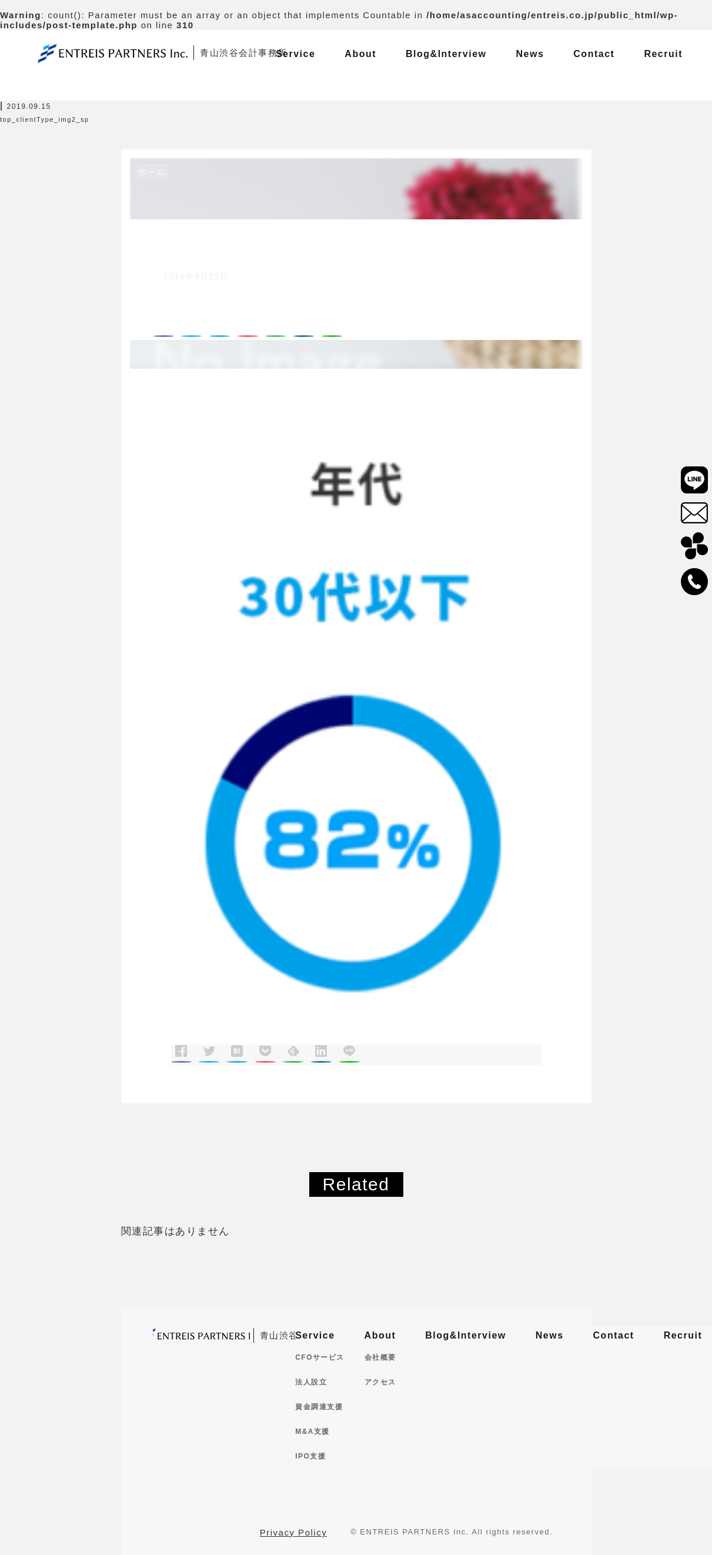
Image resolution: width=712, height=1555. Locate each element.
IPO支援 (310, 1456)
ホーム (152, 171)
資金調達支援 (319, 1407)
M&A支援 (312, 1431)
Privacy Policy (293, 1532)
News (550, 1335)
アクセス (380, 1382)
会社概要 (380, 1357)
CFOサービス (320, 1357)
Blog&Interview (465, 1335)
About (380, 1335)
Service (315, 1335)
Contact (613, 1335)
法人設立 (311, 1382)
